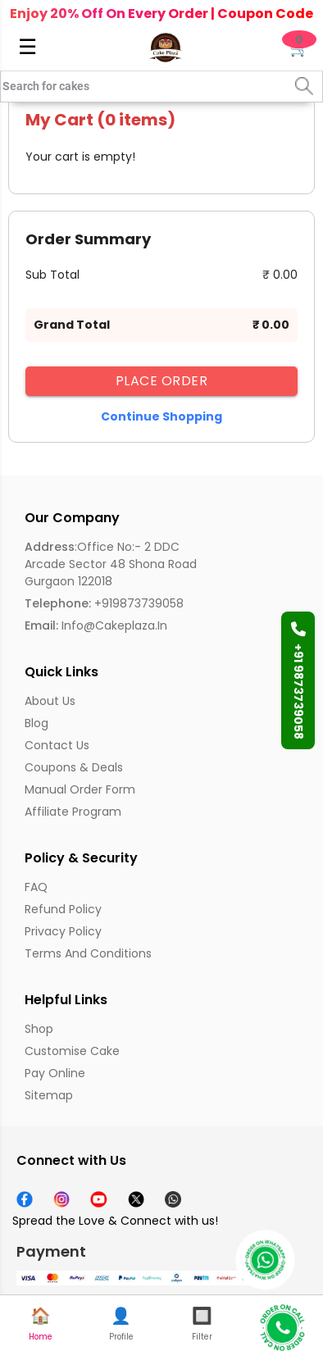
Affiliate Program (73, 811)
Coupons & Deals (74, 767)
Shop (39, 1029)
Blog (36, 723)
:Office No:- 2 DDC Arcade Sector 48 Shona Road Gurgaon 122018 (111, 564)
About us (50, 701)
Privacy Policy (63, 931)
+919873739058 (104, 603)
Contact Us (57, 745)
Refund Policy (63, 909)
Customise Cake (72, 1051)
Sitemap (49, 1095)
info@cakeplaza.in (96, 625)
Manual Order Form (80, 789)
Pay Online (55, 1073)
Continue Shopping (161, 416)
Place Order (162, 380)
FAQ (36, 887)
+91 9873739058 (298, 680)
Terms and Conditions (88, 953)
